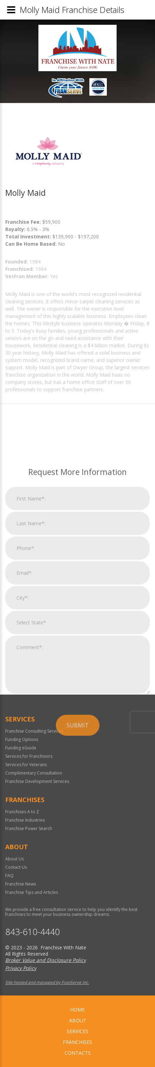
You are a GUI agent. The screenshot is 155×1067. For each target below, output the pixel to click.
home (77, 1009)
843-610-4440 (32, 931)
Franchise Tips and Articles (31, 892)
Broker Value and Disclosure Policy (45, 960)
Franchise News (20, 884)
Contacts (78, 1053)
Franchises (77, 1042)
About (77, 1020)
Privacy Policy (20, 968)
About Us (14, 859)
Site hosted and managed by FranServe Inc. (47, 982)
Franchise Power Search (28, 828)
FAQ (9, 876)
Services (77, 1031)
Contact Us (16, 867)
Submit (78, 812)
